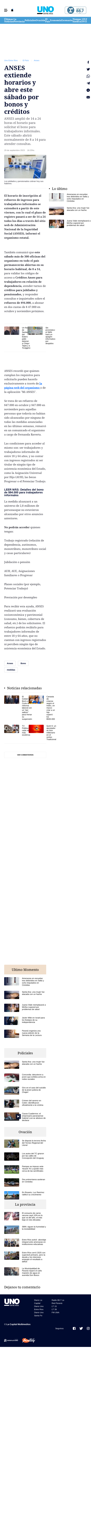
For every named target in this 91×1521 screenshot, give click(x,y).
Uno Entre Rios (11, 60)
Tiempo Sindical (77, 20)
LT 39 (83, 20)
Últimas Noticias (9, 20)
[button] (6, 10)
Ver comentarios (25, 755)
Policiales (30, 20)
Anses (36, 60)
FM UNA (55, 1312)
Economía (55, 20)
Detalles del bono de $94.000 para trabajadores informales (24, 492)
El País (47, 20)
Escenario (67, 20)
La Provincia (19, 20)
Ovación (40, 20)
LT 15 (85, 20)
